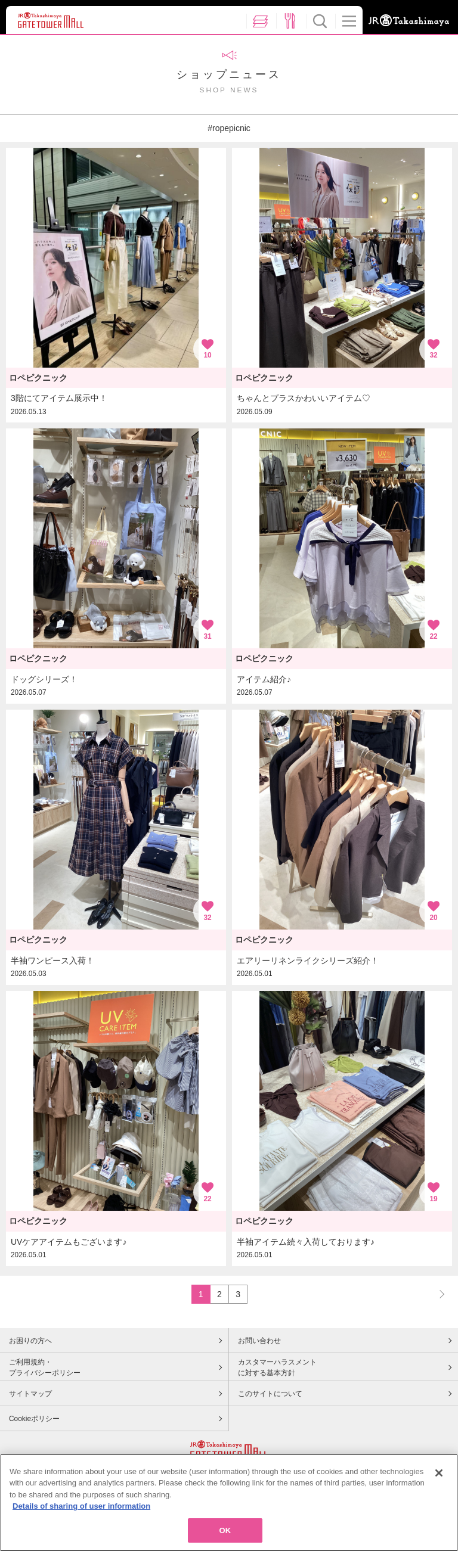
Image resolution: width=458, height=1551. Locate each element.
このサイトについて (270, 1394)
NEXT (436, 1294)
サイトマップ (30, 1394)
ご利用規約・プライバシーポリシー (45, 1367)
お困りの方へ (30, 1340)
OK (225, 1535)
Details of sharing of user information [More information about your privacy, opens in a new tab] (81, 1511)
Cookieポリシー (34, 1419)
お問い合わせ (259, 1340)
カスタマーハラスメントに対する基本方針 (277, 1367)
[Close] (439, 1478)
